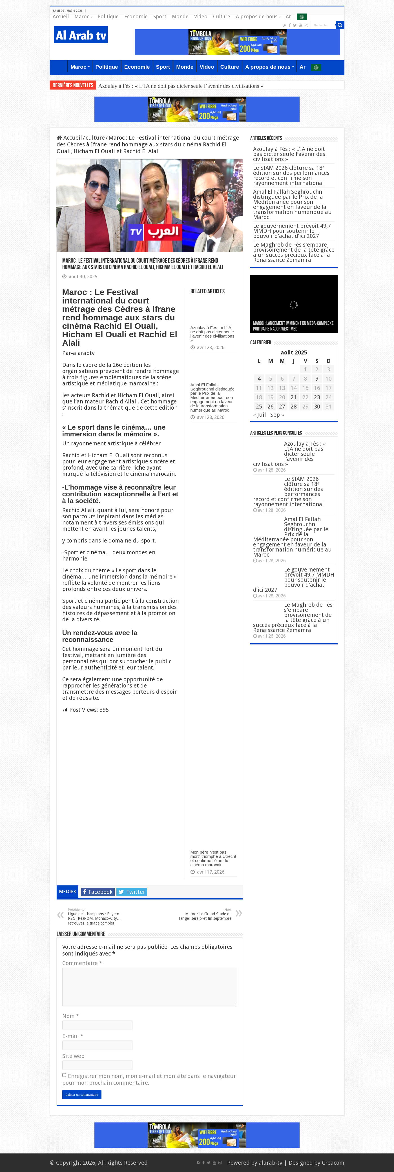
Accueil (61, 16)
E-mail (72, 1036)
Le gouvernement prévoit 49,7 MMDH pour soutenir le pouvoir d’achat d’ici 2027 (292, 230)
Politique (108, 16)
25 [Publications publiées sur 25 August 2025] (259, 406)
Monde (180, 16)
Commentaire (82, 963)
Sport (159, 16)
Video (200, 16)
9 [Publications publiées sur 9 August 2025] (316, 378)
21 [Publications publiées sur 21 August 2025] (294, 397)
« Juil (259, 414)
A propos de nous (256, 16)
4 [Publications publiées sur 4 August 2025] (259, 378)
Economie (136, 16)
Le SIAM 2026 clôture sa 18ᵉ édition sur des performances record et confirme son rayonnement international (291, 175)
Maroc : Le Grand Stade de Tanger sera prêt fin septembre (202, 914)
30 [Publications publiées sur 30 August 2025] (317, 406)
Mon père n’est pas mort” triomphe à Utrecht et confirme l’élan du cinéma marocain (213, 858)
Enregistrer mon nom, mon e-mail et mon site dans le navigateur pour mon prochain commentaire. (149, 1079)
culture (95, 137)
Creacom (333, 1162)
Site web (73, 1056)
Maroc (81, 16)
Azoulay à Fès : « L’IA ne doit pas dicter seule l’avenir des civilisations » (181, 86)
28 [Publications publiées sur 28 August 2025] (294, 406)
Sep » (277, 414)
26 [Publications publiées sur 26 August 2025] (270, 406)
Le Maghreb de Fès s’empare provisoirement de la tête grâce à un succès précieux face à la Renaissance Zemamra (294, 252)
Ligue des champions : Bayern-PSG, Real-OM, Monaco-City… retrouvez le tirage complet (97, 916)
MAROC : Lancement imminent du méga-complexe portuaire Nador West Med (293, 326)
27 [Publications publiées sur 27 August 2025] (282, 406)
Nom (70, 1016)
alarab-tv (270, 1162)
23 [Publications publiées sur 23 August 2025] (317, 397)
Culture (221, 16)
